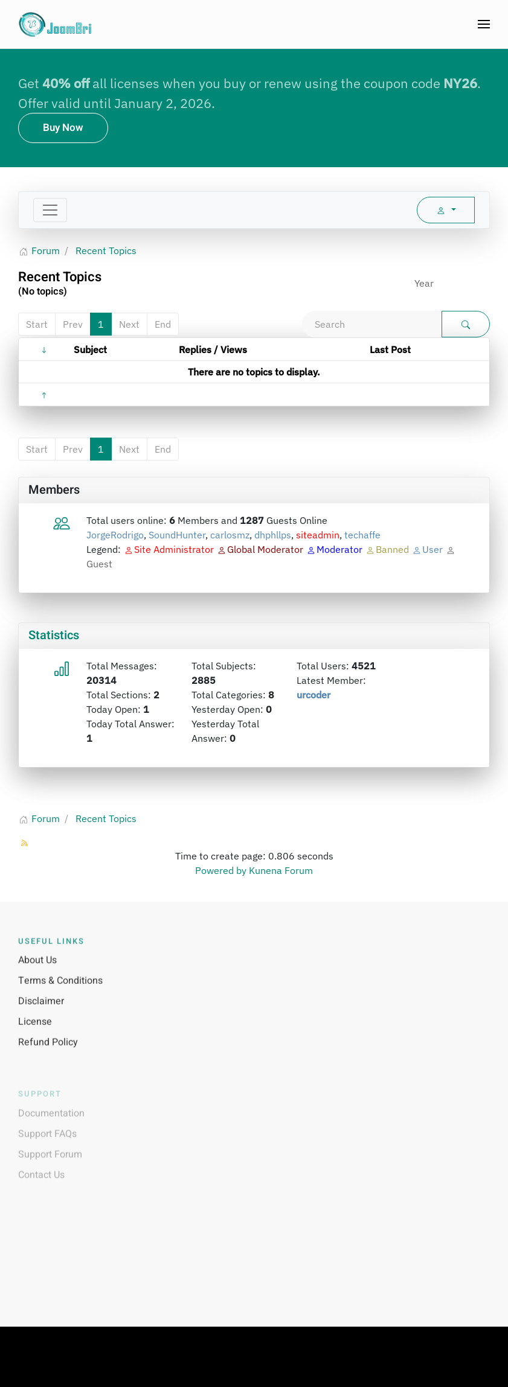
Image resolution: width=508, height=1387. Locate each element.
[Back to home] (56, 24)
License (35, 1035)
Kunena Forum (281, 870)
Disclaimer (41, 1014)
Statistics (53, 635)
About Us (37, 973)
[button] (484, 24)
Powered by (220, 870)
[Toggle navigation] (50, 210)
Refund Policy (48, 1055)
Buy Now (63, 127)
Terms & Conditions (60, 994)
